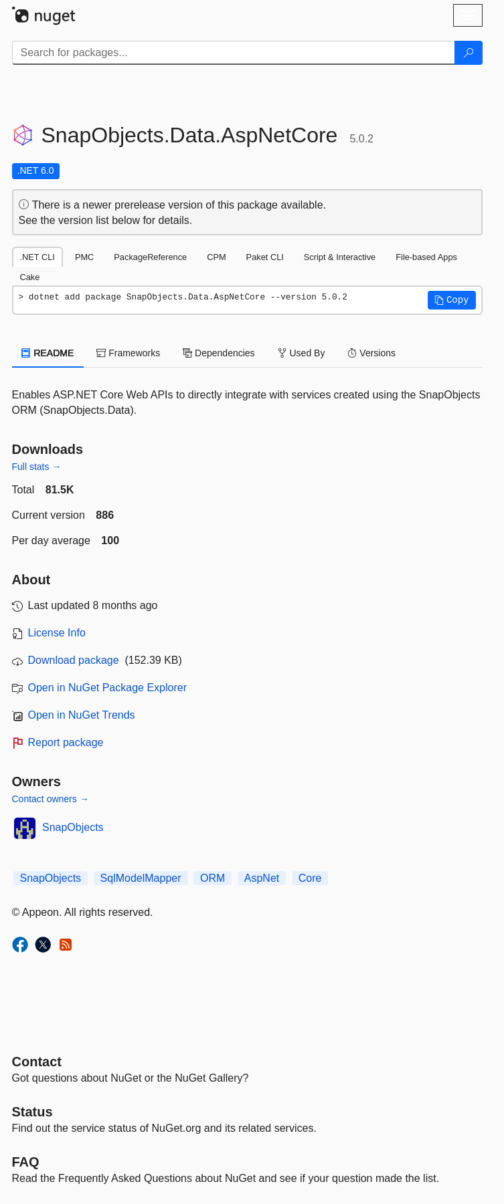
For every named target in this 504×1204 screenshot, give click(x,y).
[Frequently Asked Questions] (25, 1162)
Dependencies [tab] (218, 353)
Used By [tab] (301, 353)
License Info (57, 632)
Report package (66, 742)
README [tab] (48, 353)
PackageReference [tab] (150, 257)
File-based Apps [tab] (426, 257)
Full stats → (37, 466)
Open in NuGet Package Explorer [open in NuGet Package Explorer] (107, 687)
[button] (452, 300)
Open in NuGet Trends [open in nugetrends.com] (81, 715)
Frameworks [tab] (128, 353)
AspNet (261, 878)
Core (310, 878)
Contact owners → (50, 799)
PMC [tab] (84, 257)
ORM (212, 878)
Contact (37, 1061)
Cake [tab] (30, 277)
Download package (73, 660)
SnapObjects (73, 827)
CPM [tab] (216, 257)
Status (32, 1111)
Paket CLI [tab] (265, 257)
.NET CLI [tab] (37, 257)
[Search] (468, 53)
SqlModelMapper (140, 878)
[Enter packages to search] (233, 53)
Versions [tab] (371, 353)
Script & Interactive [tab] (339, 257)
